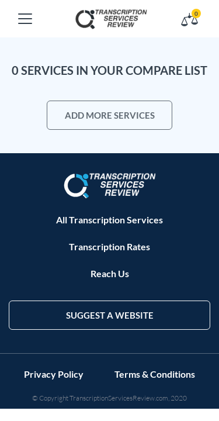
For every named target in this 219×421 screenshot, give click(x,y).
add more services (110, 115)
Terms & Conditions (154, 373)
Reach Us (110, 273)
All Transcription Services (109, 219)
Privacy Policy (54, 373)
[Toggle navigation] (25, 19)
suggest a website (110, 315)
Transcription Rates (109, 246)
